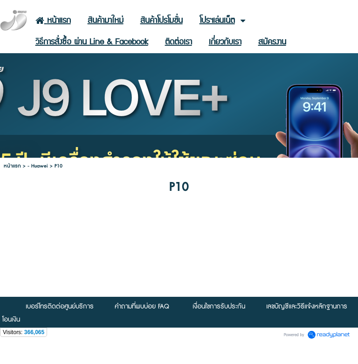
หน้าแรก (12, 165)
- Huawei (38, 165)
